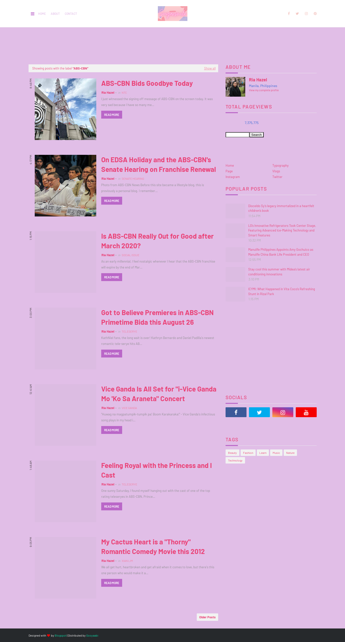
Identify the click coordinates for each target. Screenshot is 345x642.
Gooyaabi (92, 635)
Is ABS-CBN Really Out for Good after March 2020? (157, 241)
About (55, 13)
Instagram (233, 177)
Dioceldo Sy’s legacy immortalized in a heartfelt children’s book (281, 208)
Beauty (232, 452)
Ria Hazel (107, 92)
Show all (210, 68)
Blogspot (60, 635)
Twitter (277, 177)
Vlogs (276, 171)
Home (42, 13)
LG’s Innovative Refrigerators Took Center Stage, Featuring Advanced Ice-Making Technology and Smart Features (282, 230)
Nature (290, 452)
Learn (262, 452)
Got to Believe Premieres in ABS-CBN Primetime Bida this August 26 (157, 317)
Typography (280, 165)
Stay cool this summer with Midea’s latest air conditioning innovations (279, 271)
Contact (71, 13)
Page (229, 171)
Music (276, 452)
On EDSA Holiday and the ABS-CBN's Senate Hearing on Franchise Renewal (158, 164)
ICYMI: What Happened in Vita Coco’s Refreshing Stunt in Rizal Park (281, 291)
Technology (235, 460)
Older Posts (207, 617)
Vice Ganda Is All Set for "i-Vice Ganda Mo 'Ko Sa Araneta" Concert (158, 394)
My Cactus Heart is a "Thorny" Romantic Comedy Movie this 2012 (153, 546)
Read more (111, 114)
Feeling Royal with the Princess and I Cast (156, 470)
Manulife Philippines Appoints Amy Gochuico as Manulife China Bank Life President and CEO (280, 252)
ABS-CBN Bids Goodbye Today (147, 83)
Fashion (248, 452)
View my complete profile (264, 90)
